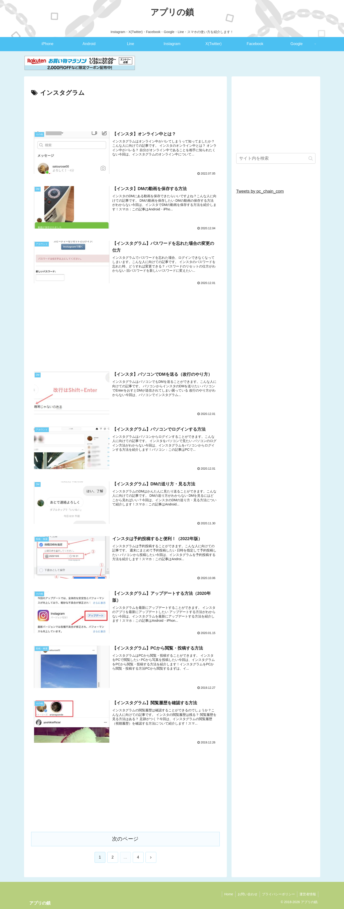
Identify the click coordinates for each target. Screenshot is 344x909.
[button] (311, 158)
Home (227, 894)
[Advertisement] (125, 111)
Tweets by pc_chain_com (260, 191)
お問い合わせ (246, 894)
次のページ (125, 839)
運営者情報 (307, 894)
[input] (275, 158)
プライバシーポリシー (277, 894)
